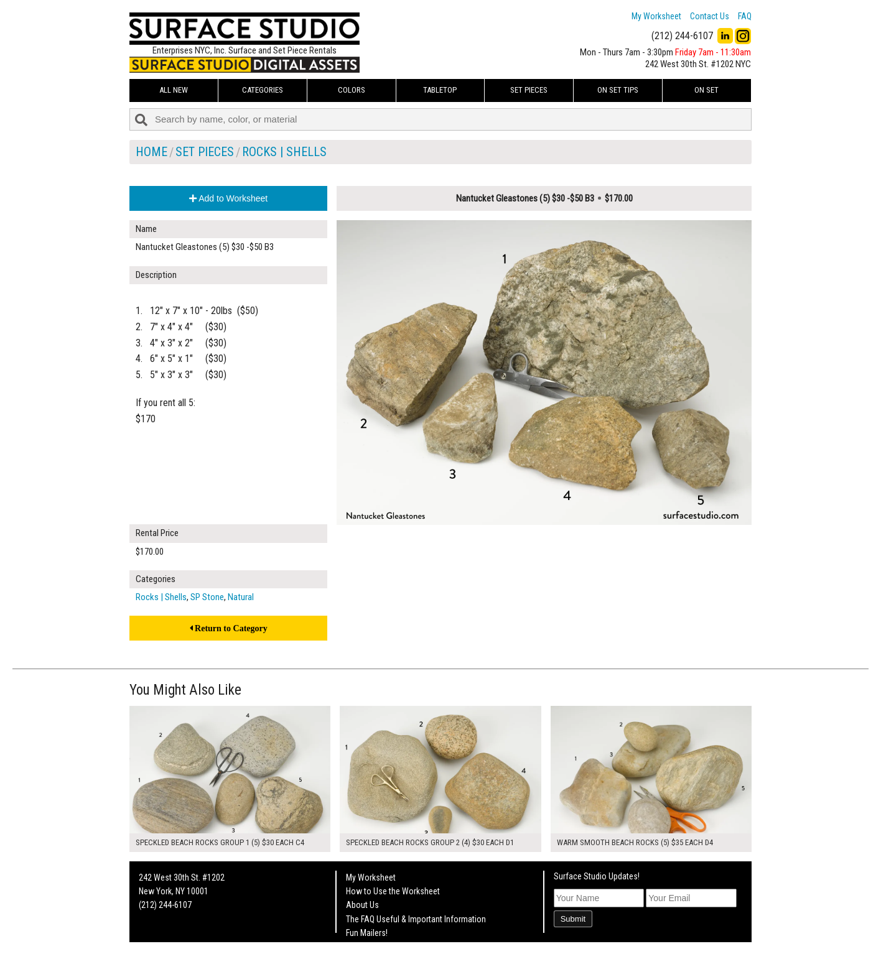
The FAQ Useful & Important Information (416, 919)
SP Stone (207, 597)
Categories (262, 90)
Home (151, 151)
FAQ (745, 16)
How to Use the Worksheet (393, 891)
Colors (351, 90)
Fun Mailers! (367, 933)
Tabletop (440, 90)
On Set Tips (617, 90)
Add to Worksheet (228, 198)
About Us (362, 905)
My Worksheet (656, 16)
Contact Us (709, 16)
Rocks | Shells (284, 151)
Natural (241, 597)
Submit (573, 919)
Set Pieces (529, 90)
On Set (706, 90)
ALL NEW (173, 90)
